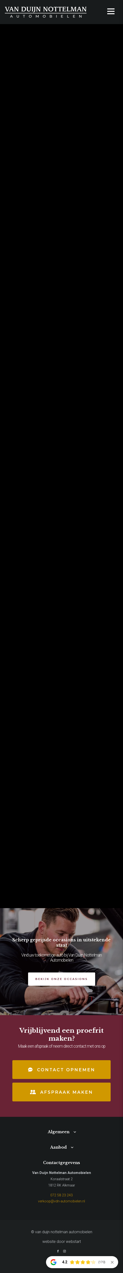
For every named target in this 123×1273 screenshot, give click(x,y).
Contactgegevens (61, 1162)
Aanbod (58, 1147)
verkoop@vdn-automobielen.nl (61, 1201)
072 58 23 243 (61, 1195)
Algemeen (58, 1131)
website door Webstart (61, 1241)
